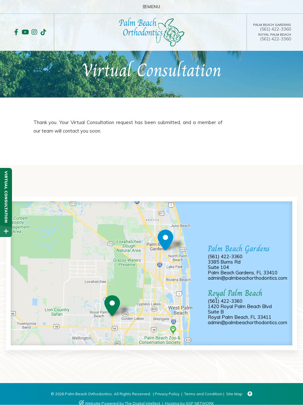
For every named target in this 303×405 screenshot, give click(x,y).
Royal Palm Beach (274, 35)
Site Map (234, 393)
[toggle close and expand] (6, 231)
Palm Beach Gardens (272, 25)
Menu (151, 6)
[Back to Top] (250, 394)
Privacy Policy (167, 393)
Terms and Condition (203, 393)
